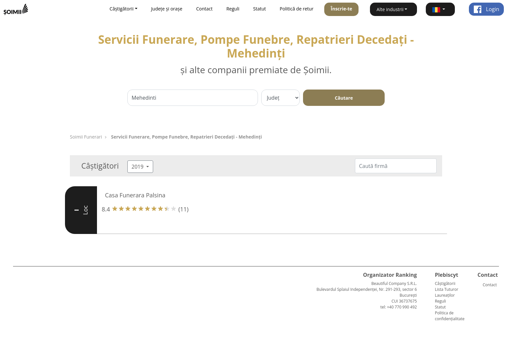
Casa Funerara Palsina (135, 195)
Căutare (344, 98)
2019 (138, 166)
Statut (259, 9)
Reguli (232, 9)
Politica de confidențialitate (450, 316)
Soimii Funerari (86, 137)
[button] (440, 9)
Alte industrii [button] (390, 9)
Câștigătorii (445, 283)
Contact (204, 9)
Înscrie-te (341, 9)
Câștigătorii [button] (122, 9)
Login (486, 9)
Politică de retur (297, 9)
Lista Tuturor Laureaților (446, 292)
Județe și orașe (167, 9)
